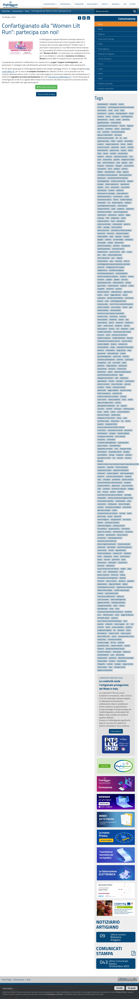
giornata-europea (104, 510)
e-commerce (117, 196)
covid (116, 110)
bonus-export (102, 446)
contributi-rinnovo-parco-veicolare (110, 495)
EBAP (100, 78)
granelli (116, 159)
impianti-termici (103, 209)
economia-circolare (104, 212)
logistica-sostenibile (105, 670)
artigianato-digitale (104, 630)
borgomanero (102, 252)
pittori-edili (101, 390)
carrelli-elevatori (123, 412)
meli (116, 449)
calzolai (100, 187)
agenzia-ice (128, 292)
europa (111, 455)
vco (117, 329)
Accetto (119, 988)
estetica (108, 239)
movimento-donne (104, 199)
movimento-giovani (124, 547)
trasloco (128, 458)
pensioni (115, 618)
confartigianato (126, 116)
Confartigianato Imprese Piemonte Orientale (10, 4)
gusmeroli (128, 430)
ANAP (100, 73)
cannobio (106, 489)
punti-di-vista (114, 252)
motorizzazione (103, 655)
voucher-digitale (123, 433)
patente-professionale (122, 372)
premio (118, 403)
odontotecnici (102, 120)
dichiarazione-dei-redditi (122, 332)
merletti (113, 153)
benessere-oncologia (125, 658)
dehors (100, 522)
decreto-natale (125, 390)
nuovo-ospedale (117, 627)
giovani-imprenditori (105, 135)
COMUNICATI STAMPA (115, 951)
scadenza (118, 326)
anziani (127, 646)
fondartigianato (103, 181)
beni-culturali (120, 436)
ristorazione (110, 350)
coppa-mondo (128, 664)
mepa (113, 347)
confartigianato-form (118, 301)
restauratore (117, 224)
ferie (112, 221)
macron (123, 406)
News (27, 11)
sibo (99, 489)
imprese (101, 166)
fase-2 (126, 261)
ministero (128, 532)
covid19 (109, 409)
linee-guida (117, 652)
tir (121, 138)
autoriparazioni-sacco (125, 636)
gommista (115, 559)
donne (111, 322)
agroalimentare (103, 123)
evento (111, 329)
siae (130, 163)
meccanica (113, 316)
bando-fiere (116, 415)
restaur (105, 492)
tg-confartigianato (104, 356)
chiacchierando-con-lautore (107, 513)
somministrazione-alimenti (107, 375)
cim (99, 492)
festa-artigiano (103, 519)
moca (128, 630)
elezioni (130, 181)
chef (99, 572)
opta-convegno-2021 (105, 403)
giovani (125, 172)
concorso (112, 369)
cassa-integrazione (120, 212)
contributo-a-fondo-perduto (121, 230)
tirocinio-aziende (124, 544)
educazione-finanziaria (125, 347)
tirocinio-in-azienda (119, 489)
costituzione (129, 381)
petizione (101, 366)
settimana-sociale (120, 156)
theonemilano (118, 532)
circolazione (102, 363)
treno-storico (102, 319)
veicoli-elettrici (118, 282)
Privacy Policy (121, 992)
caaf (125, 418)
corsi (107, 187)
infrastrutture (102, 261)
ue (118, 406)
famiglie (117, 664)
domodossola (102, 609)
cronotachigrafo (121, 273)
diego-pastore (111, 366)
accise (108, 116)
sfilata (122, 575)
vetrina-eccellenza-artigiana (108, 276)
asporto (100, 424)
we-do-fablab (118, 239)
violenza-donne (103, 221)
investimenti (128, 166)
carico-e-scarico (103, 384)
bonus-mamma (103, 575)
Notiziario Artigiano (106, 53)
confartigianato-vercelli (106, 587)
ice (109, 203)
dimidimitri (120, 221)
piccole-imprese (103, 292)
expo (111, 236)
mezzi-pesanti (113, 286)
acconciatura (124, 556)
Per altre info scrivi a (46, 87)
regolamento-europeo (124, 587)
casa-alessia (102, 322)
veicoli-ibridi (102, 369)
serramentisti (115, 310)
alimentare (101, 372)
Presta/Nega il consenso (54, 994)
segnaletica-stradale (105, 449)
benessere (101, 178)
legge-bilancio (115, 295)
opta (129, 569)
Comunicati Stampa (106, 39)
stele (124, 363)
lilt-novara (126, 519)
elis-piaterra (102, 633)
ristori (115, 510)
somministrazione (117, 132)
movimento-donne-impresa (117, 178)
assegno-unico (119, 667)
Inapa (100, 68)
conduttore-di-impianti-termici (108, 341)
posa (129, 501)
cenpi (126, 196)
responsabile (102, 661)
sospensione (102, 658)
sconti (110, 516)
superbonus (125, 184)
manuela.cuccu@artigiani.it (59, 76)
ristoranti (109, 624)
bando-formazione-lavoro (115, 649)
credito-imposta (126, 199)
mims (119, 418)
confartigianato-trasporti (106, 206)
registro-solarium (104, 338)
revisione (106, 132)
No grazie (132, 988)
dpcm (130, 150)
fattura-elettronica (114, 255)
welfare (116, 169)
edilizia (100, 172)
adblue (125, 584)
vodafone (120, 209)
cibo (116, 378)
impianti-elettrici (104, 486)
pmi (113, 258)
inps (99, 479)
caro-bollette (102, 455)
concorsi (101, 335)
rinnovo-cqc (121, 369)
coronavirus (102, 113)
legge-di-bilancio (127, 615)
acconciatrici (102, 452)
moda (118, 120)
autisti (123, 147)
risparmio (119, 322)
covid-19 (101, 267)
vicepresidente (103, 347)
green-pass (126, 129)
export (117, 129)
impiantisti (124, 378)
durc (123, 252)
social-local (102, 639)
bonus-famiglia (124, 504)
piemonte (112, 658)
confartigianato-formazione (107, 126)
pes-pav (124, 279)
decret (128, 421)
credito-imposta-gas (121, 590)
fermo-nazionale (121, 467)
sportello (110, 467)
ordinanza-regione (104, 525)
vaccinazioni (121, 661)
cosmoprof (111, 439)
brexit (123, 218)
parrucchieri (119, 243)
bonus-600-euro (104, 636)
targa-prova (121, 350)
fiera (99, 153)
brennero (110, 233)
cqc (99, 132)
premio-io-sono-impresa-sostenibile (111, 313)
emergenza (126, 246)
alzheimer (129, 209)
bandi (108, 627)
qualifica (129, 627)
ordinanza (101, 473)
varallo (110, 243)
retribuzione (112, 504)
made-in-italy (114, 633)
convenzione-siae (111, 593)
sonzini (100, 593)
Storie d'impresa (104, 58)
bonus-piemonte (125, 175)
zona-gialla (101, 243)
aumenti (120, 359)
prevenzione (110, 535)
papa (123, 559)
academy (122, 581)
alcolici (106, 412)
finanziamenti (103, 150)
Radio (100, 43)
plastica (100, 624)
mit (104, 572)
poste (100, 559)
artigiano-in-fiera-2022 (106, 418)
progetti (109, 279)
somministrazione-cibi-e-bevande (110, 482)
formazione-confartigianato (107, 578)
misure (130, 276)
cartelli (111, 550)
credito (122, 353)
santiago (128, 495)
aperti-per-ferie (103, 141)
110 (130, 156)
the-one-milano (103, 415)
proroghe (119, 381)
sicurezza (118, 135)
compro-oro (123, 344)
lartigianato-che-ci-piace (115, 267)
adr (99, 255)
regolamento (102, 270)
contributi (109, 129)
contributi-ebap (103, 421)
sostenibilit (102, 498)
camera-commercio (118, 181)
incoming (118, 261)
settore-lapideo (112, 473)
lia (114, 630)
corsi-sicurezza (103, 599)
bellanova (126, 652)
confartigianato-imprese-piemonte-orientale (113, 264)
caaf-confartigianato (118, 599)
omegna (112, 433)
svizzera (123, 276)
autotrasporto (102, 104)
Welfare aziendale (105, 83)
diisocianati (112, 215)
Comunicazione (50, 4)
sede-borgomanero (115, 538)
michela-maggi (103, 642)
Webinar (101, 34)
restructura (129, 298)
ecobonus (119, 190)
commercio (102, 538)
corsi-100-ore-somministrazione (109, 621)
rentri (106, 295)
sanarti (119, 141)
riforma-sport (108, 615)
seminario (101, 233)
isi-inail (122, 513)
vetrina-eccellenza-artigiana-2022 (120, 498)
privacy (111, 113)
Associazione (92, 4)
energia (100, 184)
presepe (121, 642)
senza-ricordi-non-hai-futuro (108, 569)
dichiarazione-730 (104, 282)
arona (116, 556)
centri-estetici (117, 227)
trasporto (113, 104)
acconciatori (102, 110)
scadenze (119, 455)
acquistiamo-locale (104, 470)
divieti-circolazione (104, 246)
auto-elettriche (122, 193)
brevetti (120, 458)
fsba (104, 255)
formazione (102, 107)
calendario (101, 298)
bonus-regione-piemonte (107, 544)
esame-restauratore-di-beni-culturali (111, 427)
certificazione (120, 501)
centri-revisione (108, 163)
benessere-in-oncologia (106, 193)
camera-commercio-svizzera (108, 396)
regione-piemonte (112, 144)
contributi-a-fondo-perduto (107, 175)
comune (127, 384)
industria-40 (117, 393)
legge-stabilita (113, 390)
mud (118, 163)
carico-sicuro (108, 326)
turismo (107, 559)
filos (110, 667)
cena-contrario (127, 486)
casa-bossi (129, 359)
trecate (111, 381)
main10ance (122, 206)
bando (130, 144)
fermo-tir (114, 575)
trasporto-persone (118, 602)
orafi (132, 329)
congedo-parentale (104, 606)
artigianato (115, 218)
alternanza (120, 655)
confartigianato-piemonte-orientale (120, 107)
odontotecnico (116, 292)
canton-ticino (126, 341)
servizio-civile (102, 316)
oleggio (130, 489)
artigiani (128, 203)
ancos (112, 120)
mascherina (122, 562)
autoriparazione (121, 113)
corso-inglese (119, 624)
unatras (100, 144)
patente (122, 578)
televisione (110, 566)
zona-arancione (103, 230)
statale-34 (129, 322)
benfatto (128, 612)
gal (109, 363)
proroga (106, 227)
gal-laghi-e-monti (104, 458)
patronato (115, 147)
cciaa (108, 335)
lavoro (106, 153)
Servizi (105, 4)
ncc (132, 624)
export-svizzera (116, 646)
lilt (117, 138)
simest (100, 301)
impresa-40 (117, 553)
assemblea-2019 (115, 452)
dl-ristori (101, 581)
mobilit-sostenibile (104, 332)
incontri (111, 190)
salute (110, 372)
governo (127, 224)
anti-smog (101, 516)
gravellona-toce (103, 646)
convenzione (122, 153)
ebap (122, 110)
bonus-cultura (122, 535)
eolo (112, 655)
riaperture (101, 467)
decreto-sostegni (122, 233)
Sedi (124, 4)
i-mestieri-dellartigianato (107, 442)
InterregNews (103, 48)
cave (129, 350)
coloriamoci (115, 421)
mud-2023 (101, 430)
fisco (110, 169)
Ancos (100, 63)
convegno (117, 409)
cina (99, 615)
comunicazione (103, 310)
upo (99, 163)
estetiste (126, 120)
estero (122, 606)
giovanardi (101, 353)
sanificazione (102, 433)
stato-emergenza (104, 393)
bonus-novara (111, 581)
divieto (128, 282)
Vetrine (133, 4)
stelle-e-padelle (103, 307)
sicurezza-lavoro (118, 249)
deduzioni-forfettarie (120, 470)
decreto (100, 129)
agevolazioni (102, 381)
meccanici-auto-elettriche (107, 541)
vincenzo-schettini (114, 639)
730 (107, 218)
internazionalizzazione (105, 273)
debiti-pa (120, 596)
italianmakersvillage (105, 590)
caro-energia (115, 307)
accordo (100, 507)
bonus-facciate (117, 384)
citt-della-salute (103, 618)
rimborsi (101, 387)
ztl (127, 624)
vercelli (122, 126)
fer (114, 458)
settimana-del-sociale (105, 138)
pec (127, 319)
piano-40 (117, 516)
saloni (113, 412)
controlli (100, 627)
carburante (108, 556)
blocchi (100, 461)
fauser (108, 387)
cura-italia (116, 363)
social (129, 513)
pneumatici (115, 187)
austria (112, 492)
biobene (100, 156)
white (100, 295)
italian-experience (112, 184)
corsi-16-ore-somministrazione (121, 304)
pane (99, 326)
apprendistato (121, 550)
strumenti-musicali (112, 522)
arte (125, 621)
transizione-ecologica (113, 507)
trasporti (116, 116)
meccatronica (116, 123)
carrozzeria (125, 529)
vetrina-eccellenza (104, 553)
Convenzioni (65, 4)
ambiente (113, 319)
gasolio (124, 163)
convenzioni (102, 190)
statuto (126, 326)
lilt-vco (113, 642)
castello (130, 147)
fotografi (119, 166)
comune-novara (103, 147)
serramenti (102, 169)
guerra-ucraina (127, 479)
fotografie (101, 664)
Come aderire (115, 731)
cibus (115, 606)
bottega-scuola (125, 449)
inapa (119, 172)
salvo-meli (117, 356)
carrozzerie (101, 203)
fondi (99, 556)
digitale (100, 239)
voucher (124, 169)
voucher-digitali (103, 344)
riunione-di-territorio (119, 335)
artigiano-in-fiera (128, 159)
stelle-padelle (102, 236)
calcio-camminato (104, 224)
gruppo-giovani (114, 529)
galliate (116, 279)
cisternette (102, 504)
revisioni (101, 279)
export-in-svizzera (104, 532)
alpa (111, 261)
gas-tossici (102, 286)
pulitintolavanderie (104, 196)
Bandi (100, 29)
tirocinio (119, 289)
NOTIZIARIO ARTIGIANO (108, 924)
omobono (127, 553)
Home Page (6, 11)
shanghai (106, 479)
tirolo (111, 609)
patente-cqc (114, 150)
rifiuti (113, 141)
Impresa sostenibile (106, 88)
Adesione (116, 4)
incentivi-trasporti (104, 652)
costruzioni (112, 562)
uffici (99, 227)
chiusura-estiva (118, 525)
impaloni (124, 286)
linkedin (126, 356)
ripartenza (101, 547)
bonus (123, 144)
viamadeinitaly (115, 446)
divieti (130, 399)
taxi (125, 138)
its (122, 421)
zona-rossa (102, 562)
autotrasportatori (104, 249)
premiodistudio (113, 353)
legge (128, 215)
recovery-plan (103, 304)
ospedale (101, 289)
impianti (101, 649)
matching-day (128, 409)
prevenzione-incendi (115, 430)
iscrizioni (101, 409)
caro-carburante (103, 258)
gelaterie (130, 581)
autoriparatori (110, 172)
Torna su (127, 978)
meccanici (110, 289)
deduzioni (124, 329)
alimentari (109, 166)
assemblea (128, 141)
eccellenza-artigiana (116, 270)
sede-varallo (102, 667)
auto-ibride (127, 507)
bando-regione (117, 203)
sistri (124, 399)
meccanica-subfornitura (106, 596)
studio (131, 286)
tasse (114, 636)
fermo (116, 199)
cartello (109, 664)
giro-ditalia (111, 547)
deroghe (126, 452)
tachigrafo (129, 239)
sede (113, 209)
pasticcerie (122, 366)
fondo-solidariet (114, 399)
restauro (109, 156)
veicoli (125, 307)
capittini (120, 492)
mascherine (107, 159)
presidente (116, 479)
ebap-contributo (114, 584)
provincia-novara (119, 387)
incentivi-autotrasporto (114, 476)
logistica (130, 126)
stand (125, 295)
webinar (101, 116)
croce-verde (102, 550)
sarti (106, 301)
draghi (123, 569)
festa (99, 412)
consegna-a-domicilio (105, 436)
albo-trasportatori (126, 473)
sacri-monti (102, 399)
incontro (123, 316)
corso (131, 113)
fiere (117, 609)
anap (110, 110)
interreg (100, 218)
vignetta (118, 236)
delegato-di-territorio (105, 378)
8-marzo (101, 566)
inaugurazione (116, 519)
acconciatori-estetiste (105, 501)
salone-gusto (125, 633)
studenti (128, 476)
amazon (112, 661)
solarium (101, 476)
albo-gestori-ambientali (106, 406)
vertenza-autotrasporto (106, 359)
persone (101, 350)
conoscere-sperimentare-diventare (110, 612)
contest (123, 396)
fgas (121, 375)
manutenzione (123, 442)
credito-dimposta (119, 338)
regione (119, 258)
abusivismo (102, 215)
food (121, 572)
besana (113, 344)
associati (121, 630)
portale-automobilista (115, 298)
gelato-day (116, 486)
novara (123, 150)
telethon (128, 455)
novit (117, 615)
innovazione (102, 529)
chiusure (101, 535)
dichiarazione (112, 572)
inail (99, 159)
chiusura (116, 246)
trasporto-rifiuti (111, 424)
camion (126, 236)
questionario (102, 584)
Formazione (79, 4)
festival (129, 338)
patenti (121, 215)
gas (130, 307)
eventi (121, 104)
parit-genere (102, 329)
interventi (101, 439)
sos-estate (125, 187)
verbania (127, 482)
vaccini (121, 319)
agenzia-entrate (103, 602)
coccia (129, 252)
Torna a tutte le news (46, 94)
